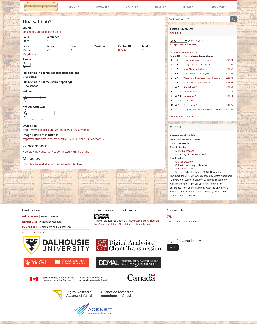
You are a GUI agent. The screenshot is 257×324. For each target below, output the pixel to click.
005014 (229, 96)
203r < (191, 40)
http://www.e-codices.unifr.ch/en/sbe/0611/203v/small (56, 130)
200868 (229, 109)
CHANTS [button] (131, 6)
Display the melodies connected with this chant (54, 164)
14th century (183, 139)
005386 (229, 91)
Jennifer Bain (30, 221)
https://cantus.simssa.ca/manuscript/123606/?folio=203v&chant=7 (63, 139)
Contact (173, 217)
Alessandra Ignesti (185, 168)
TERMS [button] (186, 6)
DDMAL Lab (28, 226)
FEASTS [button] (159, 6)
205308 (229, 78)
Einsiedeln (190, 135)
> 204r (199, 40)
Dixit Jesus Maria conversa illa (197, 64)
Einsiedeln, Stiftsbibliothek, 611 (42, 32)
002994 (229, 60)
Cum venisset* (190, 105)
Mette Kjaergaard (184, 150)
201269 (229, 73)
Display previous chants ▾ (183, 52)
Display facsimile (184, 44)
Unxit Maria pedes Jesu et (195, 69)
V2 (48, 50)
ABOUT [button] (72, 6)
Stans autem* (189, 96)
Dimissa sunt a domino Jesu (196, 73)
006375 (229, 105)
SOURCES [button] (101, 6)
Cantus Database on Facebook (183, 221)
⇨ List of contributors (33, 232)
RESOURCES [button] (217, 6)
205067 (229, 69)
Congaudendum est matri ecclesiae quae (202, 109)
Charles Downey (184, 161)
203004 (229, 82)
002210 (229, 100)
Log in (172, 247)
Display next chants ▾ (181, 116)
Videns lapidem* (191, 91)
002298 (229, 64)
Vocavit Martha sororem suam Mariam (201, 78)
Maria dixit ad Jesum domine (196, 82)
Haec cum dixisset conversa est (198, 60)
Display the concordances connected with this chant (57, 151)
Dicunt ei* (188, 100)
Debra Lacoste (30, 216)
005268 (122, 50)
